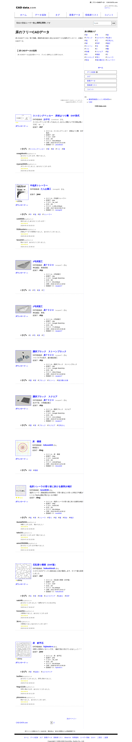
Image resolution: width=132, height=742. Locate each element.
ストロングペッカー (37, 149)
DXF (67, 596)
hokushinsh (59, 591)
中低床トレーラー (39, 185)
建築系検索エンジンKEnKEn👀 (100, 99)
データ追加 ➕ (92, 72)
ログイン (107, 8)
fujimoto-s (58, 667)
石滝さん (61, 425)
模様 (36, 470)
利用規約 (75, 737)
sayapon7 (58, 286)
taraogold (58, 210)
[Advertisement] (49, 77)
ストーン (52, 380)
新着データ (74, 15)
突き (65, 518)
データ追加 (40, 15)
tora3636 (58, 513)
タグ (57, 15)
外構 (40, 596)
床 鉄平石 (38, 643)
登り (50, 518)
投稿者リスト (92, 15)
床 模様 (36, 441)
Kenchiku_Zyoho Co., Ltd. (74, 741)
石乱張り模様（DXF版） (45, 564)
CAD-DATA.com (112, 2)
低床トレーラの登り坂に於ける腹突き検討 (51, 486)
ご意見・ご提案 (102, 737)
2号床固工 (38, 306)
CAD (90, 102)
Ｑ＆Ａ (93, 737)
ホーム (23, 15)
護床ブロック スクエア (45, 396)
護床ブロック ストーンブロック (49, 351)
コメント (109, 15)
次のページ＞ (72, 719)
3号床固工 (38, 261)
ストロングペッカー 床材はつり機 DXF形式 (56, 115)
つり (58, 149)
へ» (21, 126)
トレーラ (42, 518)
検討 (72, 518)
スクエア (52, 425)
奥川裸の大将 (63, 380)
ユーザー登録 (84, 737)
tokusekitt (58, 466)
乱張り (60, 596)
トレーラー (48, 214)
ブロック (42, 380)
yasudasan (59, 144)
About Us (67, 737)
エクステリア (50, 596)
